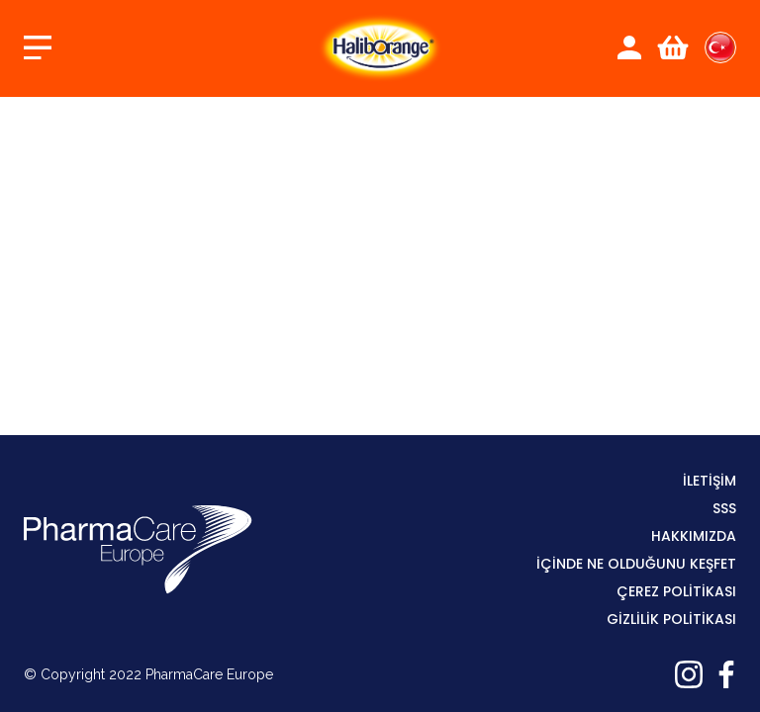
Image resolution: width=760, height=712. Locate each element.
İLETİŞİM (709, 480)
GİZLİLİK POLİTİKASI (671, 619)
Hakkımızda (693, 536)
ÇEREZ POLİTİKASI (676, 591)
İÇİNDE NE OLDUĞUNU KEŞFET (636, 564)
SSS (724, 508)
